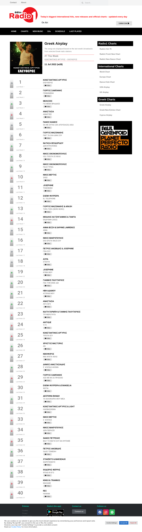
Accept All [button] (123, 523)
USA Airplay (105, 87)
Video (47, 85)
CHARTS (24, 31)
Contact (13, 2)
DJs (49, 31)
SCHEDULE (60, 31)
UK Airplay (104, 92)
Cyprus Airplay (106, 115)
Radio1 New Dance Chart (110, 59)
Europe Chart (105, 77)
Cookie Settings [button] (111, 523)
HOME (13, 31)
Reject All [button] (133, 523)
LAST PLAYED (75, 31)
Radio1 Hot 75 (105, 49)
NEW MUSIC (38, 31)
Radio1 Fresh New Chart (110, 54)
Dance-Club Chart (107, 82)
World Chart (105, 72)
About (23, 2)
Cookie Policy (16, 527)
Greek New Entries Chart (110, 110)
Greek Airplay (105, 105)
